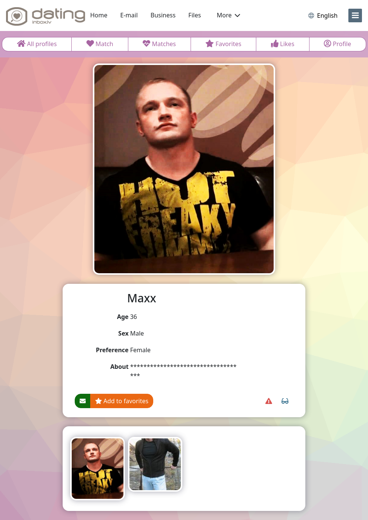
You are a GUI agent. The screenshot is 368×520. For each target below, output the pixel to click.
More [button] (228, 15)
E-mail (129, 15)
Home (99, 15)
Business (163, 15)
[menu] (355, 15)
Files (194, 15)
